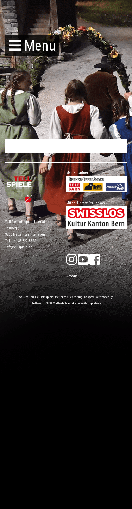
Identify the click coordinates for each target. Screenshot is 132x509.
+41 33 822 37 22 (24, 241)
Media (73, 276)
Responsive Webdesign (98, 297)
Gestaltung (75, 297)
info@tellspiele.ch (18, 247)
